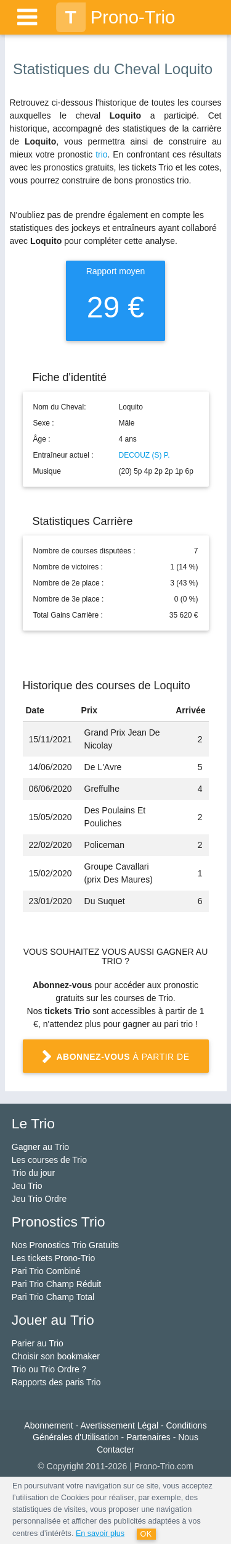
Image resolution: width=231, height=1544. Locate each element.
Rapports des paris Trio (56, 1382)
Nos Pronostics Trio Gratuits (65, 1245)
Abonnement (48, 1425)
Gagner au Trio (40, 1147)
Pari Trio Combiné (46, 1271)
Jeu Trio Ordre (39, 1199)
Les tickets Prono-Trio (53, 1258)
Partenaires (148, 1437)
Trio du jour (33, 1173)
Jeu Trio (27, 1186)
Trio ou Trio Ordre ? (49, 1369)
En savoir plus (100, 1533)
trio (101, 154)
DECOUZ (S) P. (144, 455)
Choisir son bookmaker (56, 1356)
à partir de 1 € (115, 1062)
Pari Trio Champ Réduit (57, 1284)
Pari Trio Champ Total (53, 1297)
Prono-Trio (116, 17)
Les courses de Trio (49, 1160)
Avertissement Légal (119, 1425)
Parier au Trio (37, 1343)
